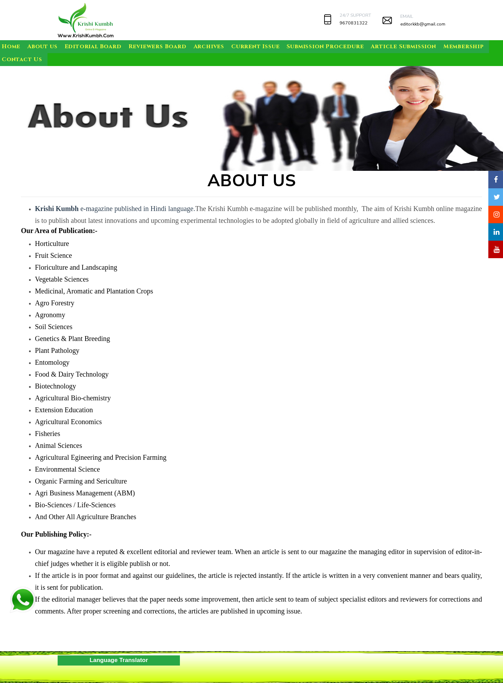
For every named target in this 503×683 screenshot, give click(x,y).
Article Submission (403, 46)
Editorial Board (93, 46)
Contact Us (22, 59)
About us (42, 46)
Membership (463, 46)
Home (11, 46)
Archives (209, 46)
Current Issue (255, 46)
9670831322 (353, 23)
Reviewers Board (158, 46)
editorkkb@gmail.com (422, 24)
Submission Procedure (325, 46)
